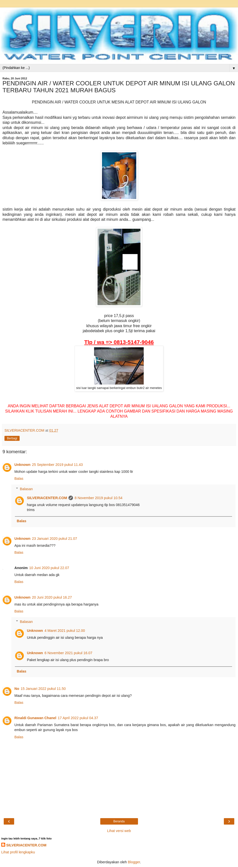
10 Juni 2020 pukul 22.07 (49, 568)
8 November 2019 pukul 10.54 (98, 498)
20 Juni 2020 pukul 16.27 (52, 597)
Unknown (22, 465)
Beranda (119, 821)
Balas (18, 479)
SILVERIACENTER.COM (47, 498)
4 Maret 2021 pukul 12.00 (64, 631)
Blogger (134, 862)
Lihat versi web (119, 831)
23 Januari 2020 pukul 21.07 (54, 539)
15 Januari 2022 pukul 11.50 (43, 689)
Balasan (26, 489)
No (16, 689)
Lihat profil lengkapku (18, 852)
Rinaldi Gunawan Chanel (35, 718)
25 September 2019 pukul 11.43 (57, 465)
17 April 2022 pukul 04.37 (78, 718)
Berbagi (12, 438)
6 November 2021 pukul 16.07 (68, 653)
